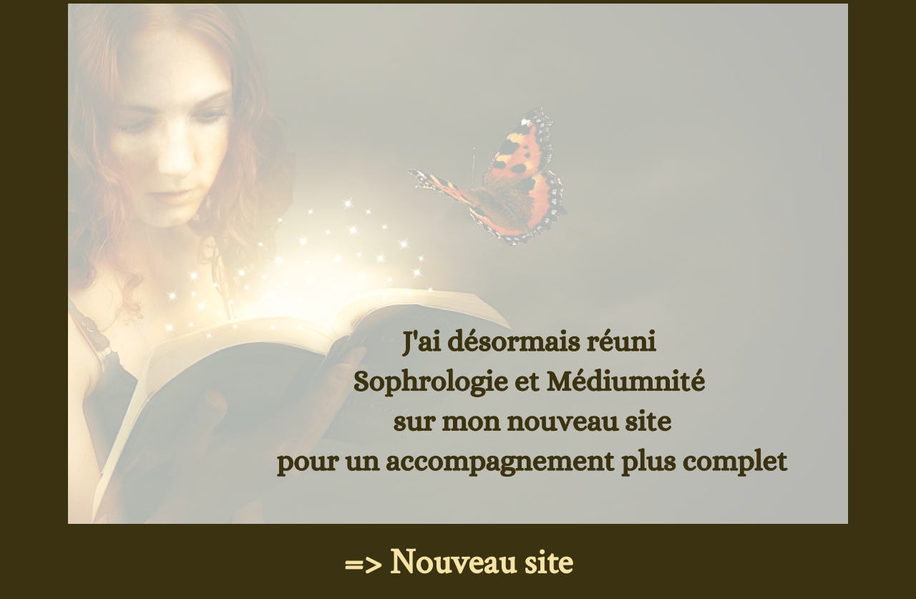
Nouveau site (481, 563)
